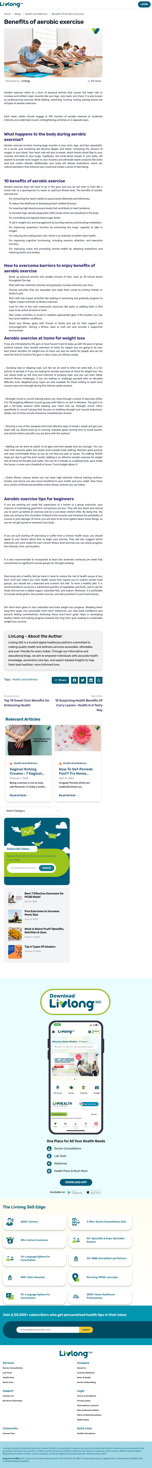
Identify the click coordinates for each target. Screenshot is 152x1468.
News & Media (84, 1377)
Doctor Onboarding (86, 1382)
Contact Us (8, 1396)
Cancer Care (9, 1433)
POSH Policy (83, 1420)
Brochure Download (12, 1400)
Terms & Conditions (86, 1396)
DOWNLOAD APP (76, 1182)
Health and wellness (25, 679)
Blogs (18, 14)
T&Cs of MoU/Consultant (89, 1415)
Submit (46, 868)
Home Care (8, 1382)
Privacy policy (84, 1400)
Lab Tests (7, 1373)
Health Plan (8, 1377)
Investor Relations (86, 1373)
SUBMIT (85, 1330)
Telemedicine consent (88, 1405)
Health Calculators (86, 1433)
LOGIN (144, 4)
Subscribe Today (18, 848)
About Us (81, 1368)
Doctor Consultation (13, 1368)
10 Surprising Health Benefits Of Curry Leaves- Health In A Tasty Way (78, 705)
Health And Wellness (36, 14)
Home (7, 14)
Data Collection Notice (88, 1410)
